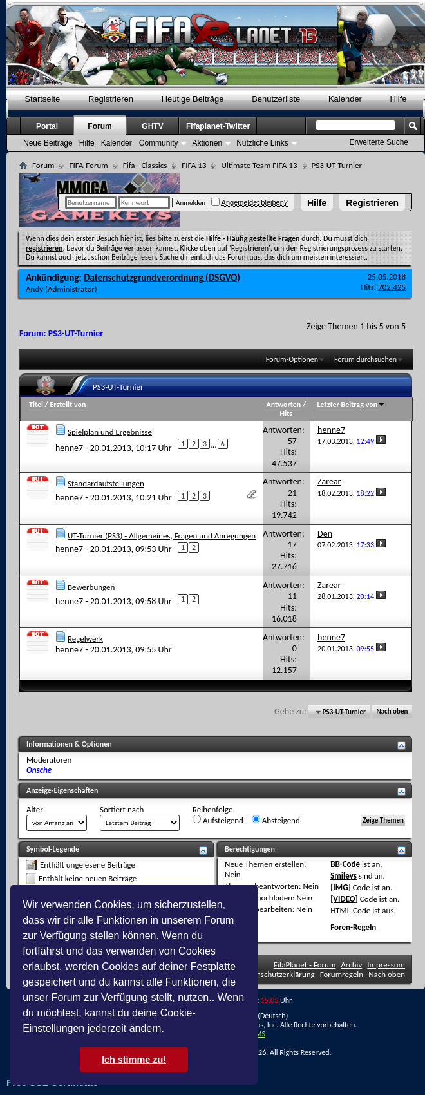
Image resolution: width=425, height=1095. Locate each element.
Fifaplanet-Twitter (218, 126)
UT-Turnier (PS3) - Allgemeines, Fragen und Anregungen (162, 535)
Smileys (343, 876)
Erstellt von (68, 404)
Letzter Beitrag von (351, 404)
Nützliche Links (262, 143)
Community (158, 143)
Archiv (351, 964)
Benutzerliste (276, 99)
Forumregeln (342, 974)
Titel (36, 404)
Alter (34, 809)
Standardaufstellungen (106, 483)
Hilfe (316, 203)
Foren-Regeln (353, 927)
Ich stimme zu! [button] (134, 1059)
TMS (258, 1033)
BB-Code (345, 864)
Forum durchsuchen (365, 359)
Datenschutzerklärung (277, 974)
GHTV (152, 126)
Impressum (386, 964)
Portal (47, 126)
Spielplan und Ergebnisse (110, 432)
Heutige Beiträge (193, 99)
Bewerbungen (91, 587)
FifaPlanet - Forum (305, 964)
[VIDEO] (344, 899)
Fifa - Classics (145, 165)
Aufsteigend (218, 820)
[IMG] (340, 887)
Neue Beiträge (48, 143)
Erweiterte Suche (379, 142)
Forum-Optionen (292, 359)
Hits (286, 413)
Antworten (284, 404)
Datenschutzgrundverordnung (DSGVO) (162, 277)
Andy (34, 289)
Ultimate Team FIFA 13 (259, 165)
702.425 (392, 287)
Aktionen (207, 143)
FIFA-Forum (88, 165)
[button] (169, 1030)
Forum (99, 126)
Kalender (345, 99)
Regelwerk (85, 638)
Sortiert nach (122, 809)
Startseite (42, 99)
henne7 (69, 447)
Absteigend (276, 820)
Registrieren (372, 203)
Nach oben (392, 712)
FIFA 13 (194, 165)
